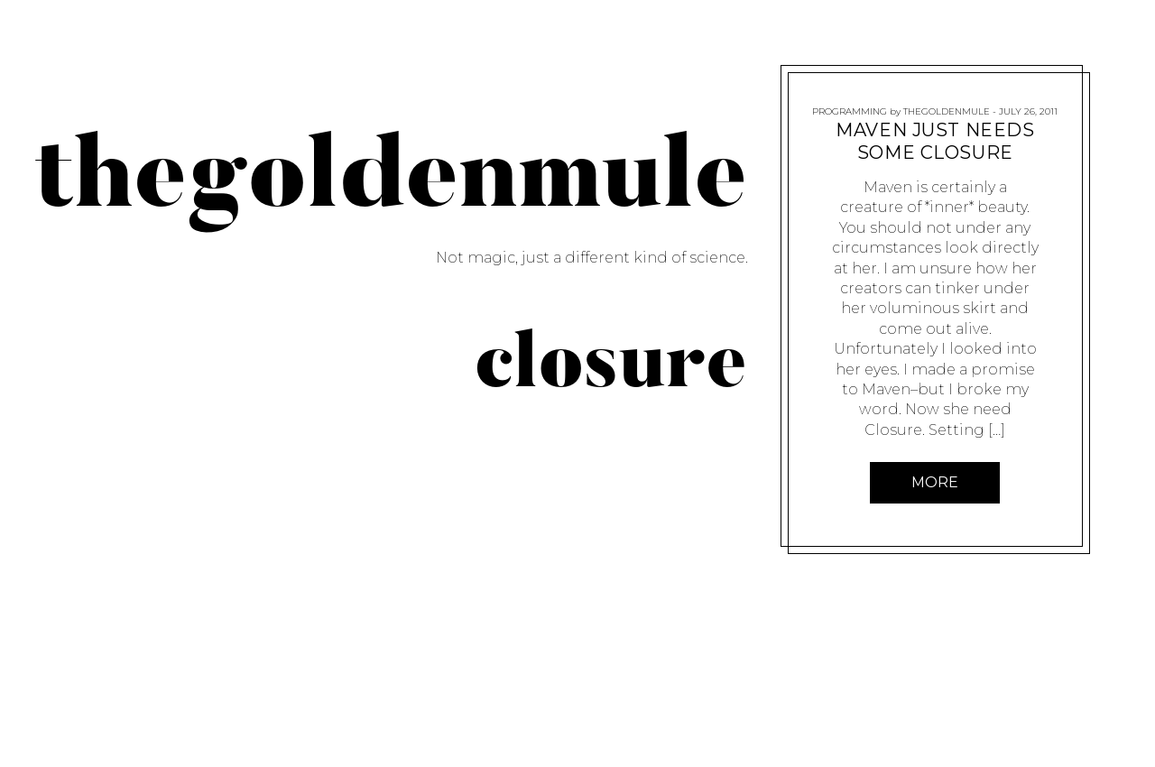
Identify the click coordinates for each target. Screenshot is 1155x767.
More (935, 482)
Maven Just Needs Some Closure (935, 141)
